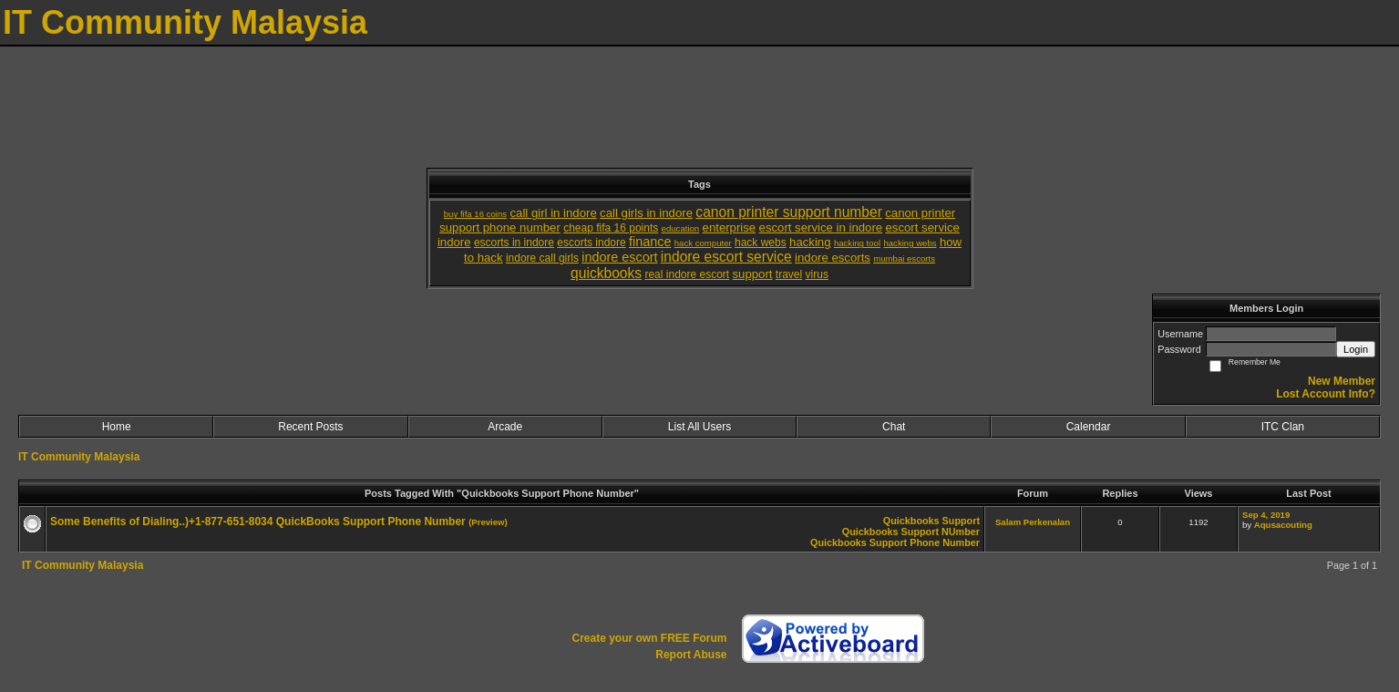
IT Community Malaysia (78, 456)
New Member (1341, 381)
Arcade (505, 426)
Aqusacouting (1283, 525)
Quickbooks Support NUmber (911, 531)
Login (1355, 349)
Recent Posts (310, 426)
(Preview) (488, 522)
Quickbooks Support (931, 520)
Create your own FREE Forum (648, 638)
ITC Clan (1282, 426)
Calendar (1088, 426)
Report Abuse (690, 654)
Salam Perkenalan (1032, 522)
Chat (893, 426)
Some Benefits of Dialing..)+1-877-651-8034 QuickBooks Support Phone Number (258, 521)
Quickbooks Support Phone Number (895, 542)
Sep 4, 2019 (1266, 515)
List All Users (699, 426)
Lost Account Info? (1325, 393)
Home (116, 426)
